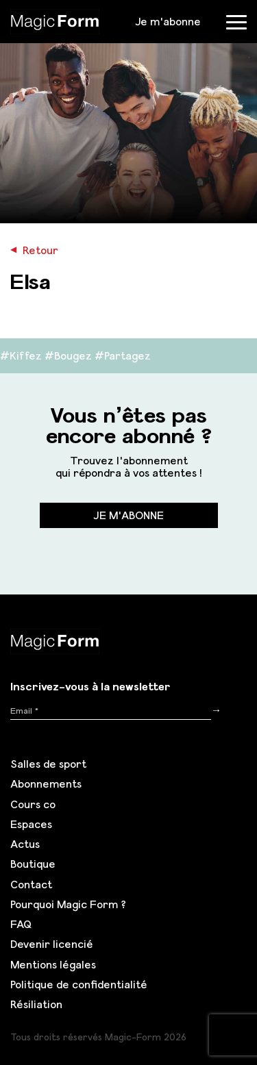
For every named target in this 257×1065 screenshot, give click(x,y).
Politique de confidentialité (78, 984)
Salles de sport (48, 763)
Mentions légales (53, 964)
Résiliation (36, 1004)
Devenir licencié (51, 944)
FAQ (21, 924)
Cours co (33, 804)
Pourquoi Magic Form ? (68, 904)
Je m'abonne (168, 21)
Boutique (33, 863)
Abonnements (46, 783)
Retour (34, 250)
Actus (25, 844)
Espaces (31, 824)
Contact (31, 884)
